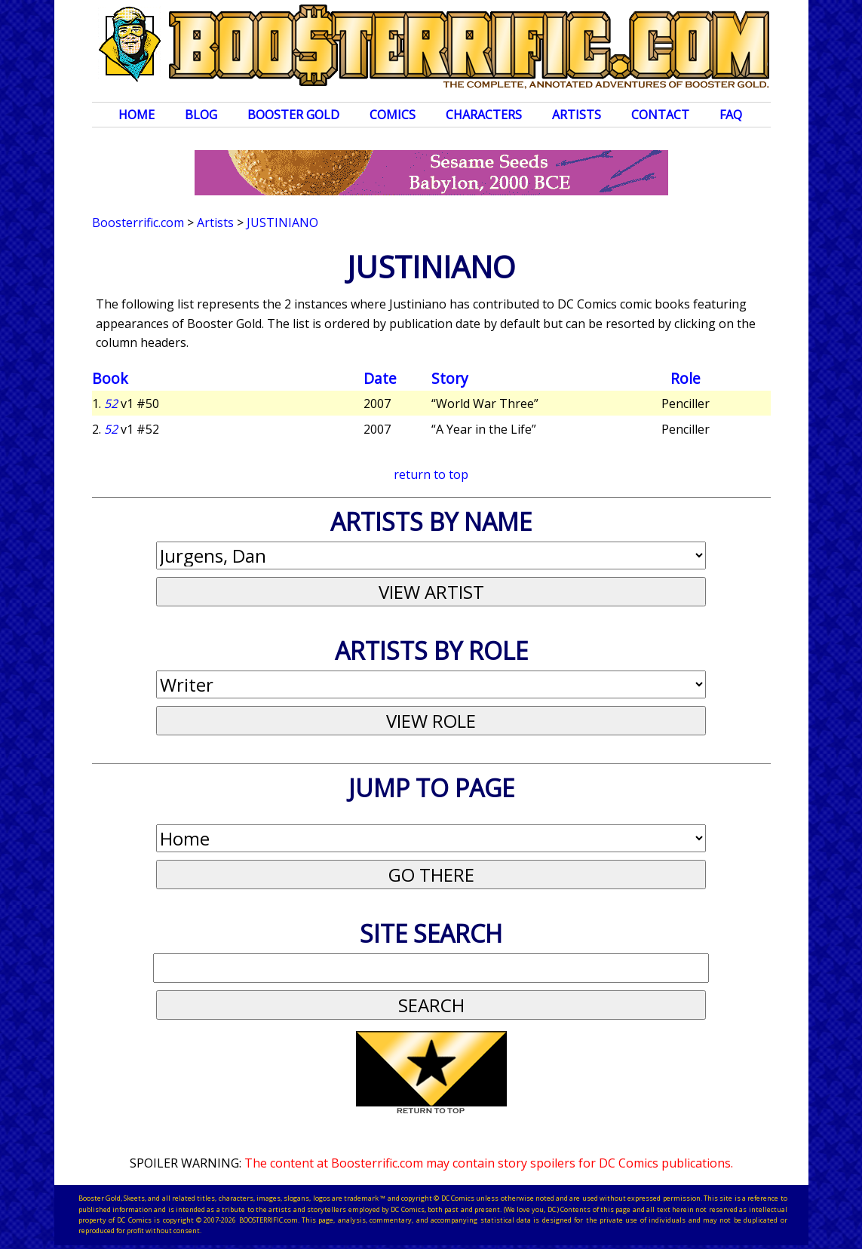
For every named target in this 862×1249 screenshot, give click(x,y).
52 (111, 403)
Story (449, 378)
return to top (431, 474)
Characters (484, 114)
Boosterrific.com (138, 222)
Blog (201, 114)
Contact (660, 114)
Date (380, 378)
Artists (576, 114)
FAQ (730, 114)
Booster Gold (293, 114)
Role (685, 378)
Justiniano (282, 222)
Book (110, 378)
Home (136, 114)
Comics (393, 114)
